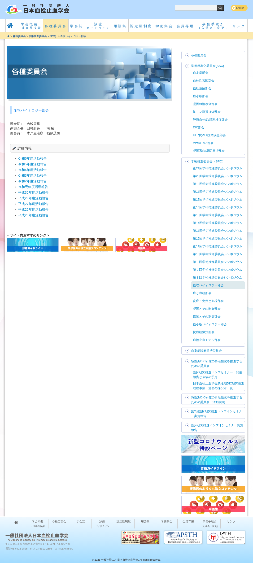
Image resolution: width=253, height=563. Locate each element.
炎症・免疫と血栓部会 (208, 301)
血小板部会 (200, 96)
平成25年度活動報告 (33, 215)
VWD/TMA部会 (203, 143)
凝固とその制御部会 (207, 308)
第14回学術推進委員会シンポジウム (217, 223)
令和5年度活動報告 (32, 164)
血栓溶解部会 (202, 88)
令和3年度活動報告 (32, 175)
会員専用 (185, 26)
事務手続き (213, 26)
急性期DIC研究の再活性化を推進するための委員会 (216, 363)
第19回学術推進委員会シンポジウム (217, 184)
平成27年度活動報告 (33, 204)
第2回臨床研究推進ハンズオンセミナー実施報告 (216, 414)
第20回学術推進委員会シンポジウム (217, 176)
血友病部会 (200, 72)
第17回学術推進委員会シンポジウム (217, 199)
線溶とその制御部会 (207, 316)
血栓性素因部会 (203, 80)
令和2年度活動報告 (32, 181)
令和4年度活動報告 (32, 170)
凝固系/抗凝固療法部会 (209, 151)
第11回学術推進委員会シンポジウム (217, 246)
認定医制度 (141, 26)
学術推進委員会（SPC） (43, 36)
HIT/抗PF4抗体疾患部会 (209, 135)
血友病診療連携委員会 (206, 350)
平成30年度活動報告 (33, 192)
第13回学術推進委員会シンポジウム (217, 230)
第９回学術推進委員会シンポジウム (217, 262)
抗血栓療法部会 (203, 332)
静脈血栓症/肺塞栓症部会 (210, 119)
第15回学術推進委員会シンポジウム (217, 215)
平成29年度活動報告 (33, 198)
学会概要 (30, 26)
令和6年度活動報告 (32, 158)
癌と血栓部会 (202, 293)
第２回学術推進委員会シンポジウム (217, 269)
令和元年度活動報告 (33, 187)
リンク (239, 26)
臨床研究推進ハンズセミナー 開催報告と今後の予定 (217, 375)
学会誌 (76, 26)
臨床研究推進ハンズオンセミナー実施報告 (217, 427)
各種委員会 (56, 26)
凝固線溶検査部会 (205, 104)
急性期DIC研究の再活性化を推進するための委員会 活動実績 (216, 400)
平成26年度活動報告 (33, 209)
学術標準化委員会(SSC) (207, 66)
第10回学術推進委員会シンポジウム (217, 254)
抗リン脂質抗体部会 (207, 111)
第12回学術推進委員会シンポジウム (217, 238)
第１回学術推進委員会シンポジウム (217, 277)
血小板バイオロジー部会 (210, 324)
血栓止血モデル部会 (207, 340)
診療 (98, 26)
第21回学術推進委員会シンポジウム (217, 168)
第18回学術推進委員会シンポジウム (217, 191)
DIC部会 (198, 127)
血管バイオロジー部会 (73, 36)
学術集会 (164, 26)
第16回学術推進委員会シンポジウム (217, 207)
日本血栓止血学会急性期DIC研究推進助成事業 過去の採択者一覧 (218, 386)
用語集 (120, 26)
